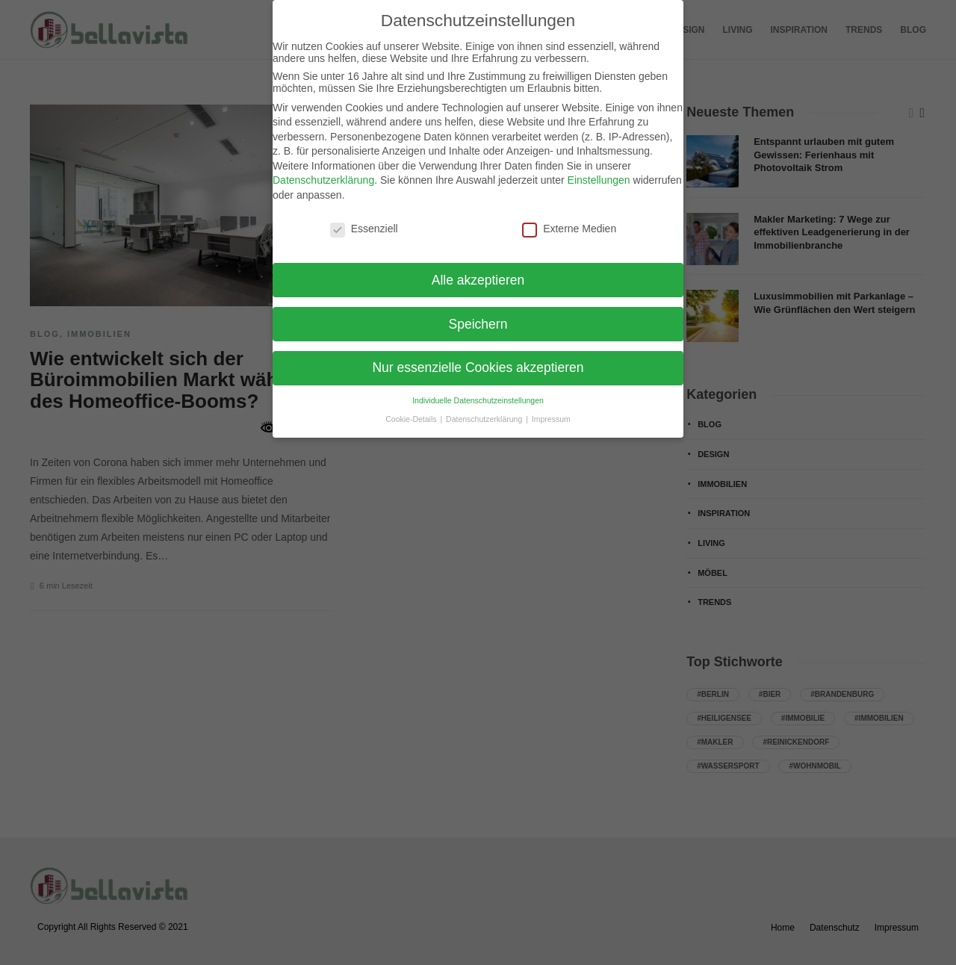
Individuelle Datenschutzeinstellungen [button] (478, 400)
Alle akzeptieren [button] (478, 280)
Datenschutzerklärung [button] (485, 419)
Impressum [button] (551, 419)
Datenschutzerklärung (323, 180)
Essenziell (364, 229)
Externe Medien (569, 229)
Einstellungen (599, 180)
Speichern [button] (478, 324)
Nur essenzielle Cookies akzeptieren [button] (477, 367)
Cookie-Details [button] (411, 419)
